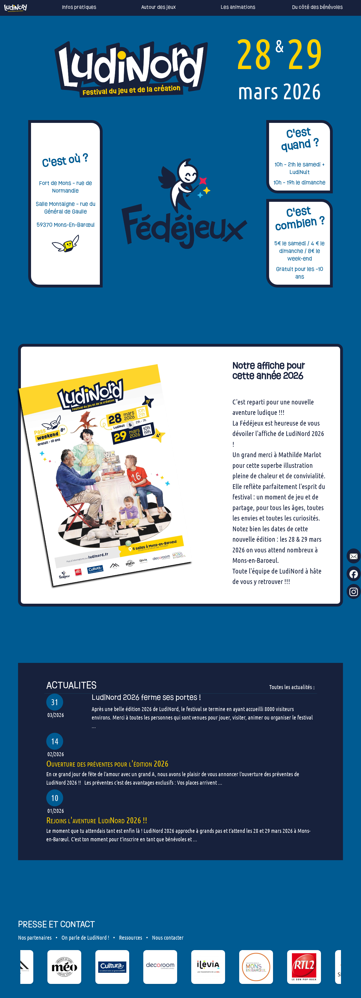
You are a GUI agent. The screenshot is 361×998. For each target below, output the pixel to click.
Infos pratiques (70, 7)
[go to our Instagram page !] (354, 591)
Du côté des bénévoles (309, 7)
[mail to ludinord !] (354, 555)
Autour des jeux (150, 7)
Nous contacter (168, 937)
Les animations (229, 7)
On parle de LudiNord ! (85, 937)
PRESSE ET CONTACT (56, 924)
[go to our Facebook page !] (354, 573)
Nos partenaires (35, 937)
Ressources (130, 937)
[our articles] (180, 685)
